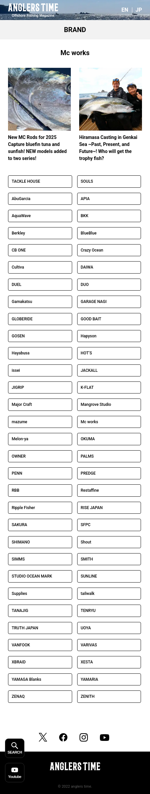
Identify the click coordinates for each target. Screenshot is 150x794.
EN (124, 10)
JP (139, 10)
